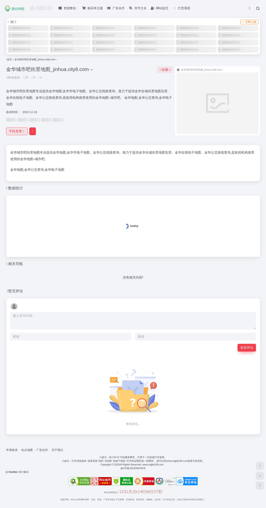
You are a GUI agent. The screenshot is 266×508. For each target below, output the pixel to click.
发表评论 (246, 347)
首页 (9, 59)
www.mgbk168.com (154, 464)
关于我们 (57, 450)
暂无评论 (15, 291)
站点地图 (27, 450)
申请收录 (12, 450)
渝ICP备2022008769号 (133, 468)
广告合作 (42, 450)
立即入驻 (249, 22)
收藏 (165, 69)
